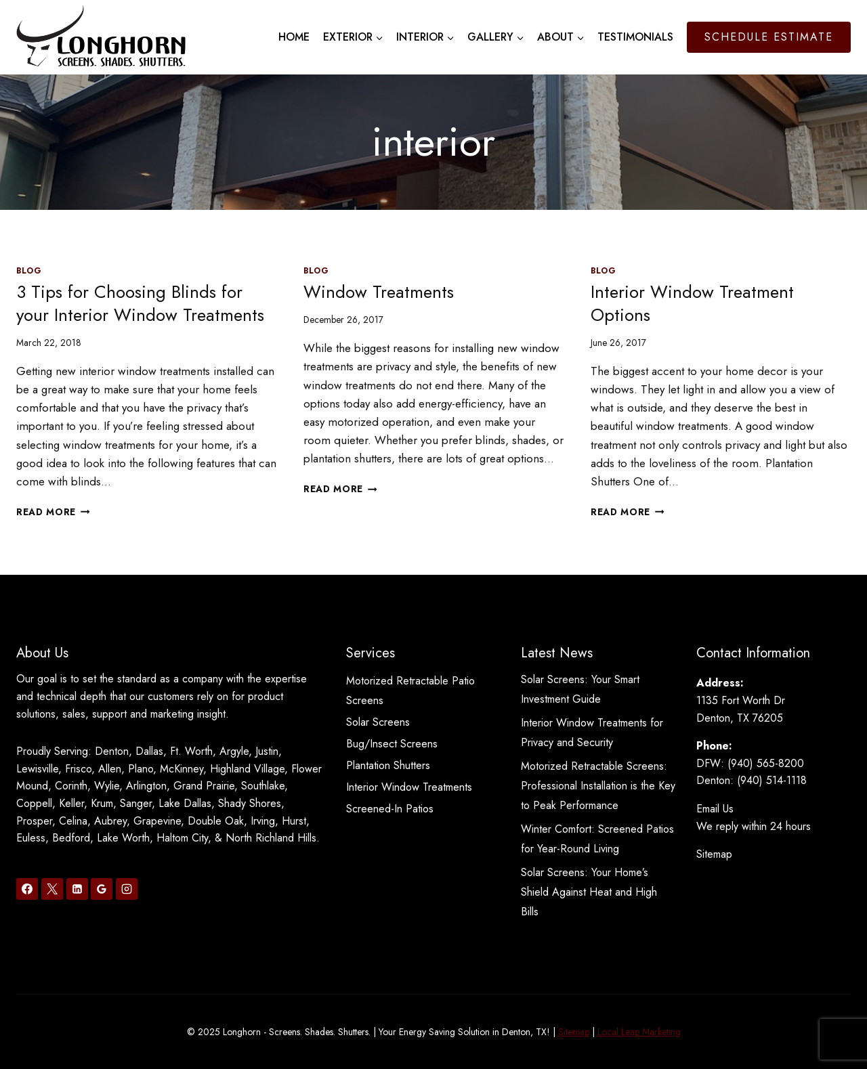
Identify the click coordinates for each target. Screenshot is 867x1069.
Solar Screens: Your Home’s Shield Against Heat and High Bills (589, 892)
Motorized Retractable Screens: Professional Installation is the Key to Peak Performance (598, 785)
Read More (53, 512)
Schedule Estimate (768, 37)
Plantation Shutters (388, 765)
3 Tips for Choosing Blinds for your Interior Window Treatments (140, 303)
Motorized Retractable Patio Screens (410, 690)
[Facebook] (27, 889)
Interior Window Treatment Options (692, 303)
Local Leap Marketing (639, 1032)
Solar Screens (378, 722)
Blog (28, 270)
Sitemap (714, 854)
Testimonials (635, 37)
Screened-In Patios (390, 808)
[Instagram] (127, 889)
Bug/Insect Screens (392, 743)
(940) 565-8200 (765, 763)
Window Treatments (378, 292)
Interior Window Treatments (409, 787)
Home (294, 37)
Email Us (715, 808)
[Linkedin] (77, 889)
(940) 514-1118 (772, 780)
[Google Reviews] (101, 889)
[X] (52, 889)
